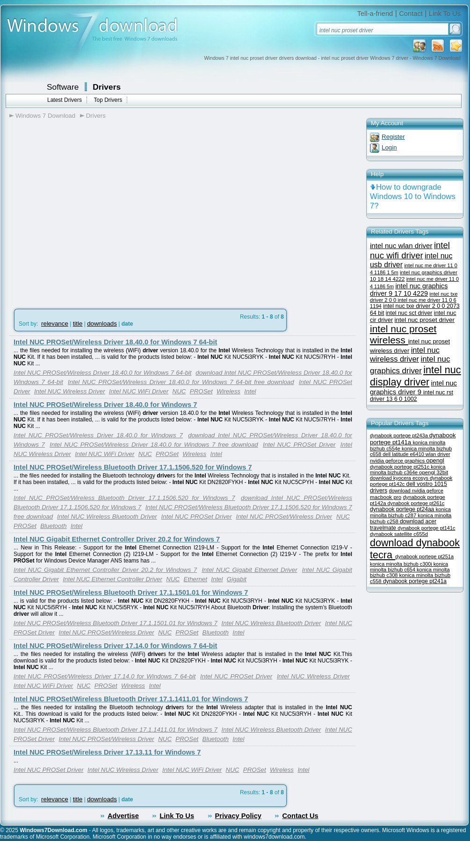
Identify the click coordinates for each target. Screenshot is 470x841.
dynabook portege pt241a (415, 581)
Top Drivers (108, 100)
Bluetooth (53, 525)
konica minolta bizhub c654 (409, 566)
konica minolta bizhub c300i (402, 564)
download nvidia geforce (416, 490)
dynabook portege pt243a (399, 435)
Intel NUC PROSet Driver (299, 444)
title (78, 323)
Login (389, 147)
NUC (179, 391)
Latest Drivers (64, 100)
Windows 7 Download (45, 115)
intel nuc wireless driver (405, 354)
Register (393, 136)
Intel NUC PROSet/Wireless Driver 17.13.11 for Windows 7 (107, 752)
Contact (411, 13)
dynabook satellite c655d (399, 534)
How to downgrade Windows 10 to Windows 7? (413, 196)
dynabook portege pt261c (416, 503)
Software (63, 87)
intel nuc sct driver (409, 313)
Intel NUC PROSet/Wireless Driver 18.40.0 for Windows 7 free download (154, 444)
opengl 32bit (433, 472)
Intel (250, 391)
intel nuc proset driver (425, 319)
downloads (102, 323)
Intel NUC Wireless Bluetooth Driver (107, 516)
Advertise (123, 816)
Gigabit (236, 579)
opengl (435, 460)
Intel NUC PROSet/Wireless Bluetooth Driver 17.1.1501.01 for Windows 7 (131, 592)
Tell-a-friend (375, 13)
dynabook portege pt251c (400, 467)
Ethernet (195, 579)
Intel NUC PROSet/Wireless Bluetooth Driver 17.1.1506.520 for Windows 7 (133, 467)
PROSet (201, 391)
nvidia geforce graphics (398, 460)
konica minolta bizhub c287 (410, 512)
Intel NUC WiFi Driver (138, 391)
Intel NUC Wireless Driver (69, 391)
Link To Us (445, 13)
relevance (54, 323)
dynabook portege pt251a (424, 556)
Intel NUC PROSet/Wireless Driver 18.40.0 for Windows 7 (105, 404)
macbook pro (385, 497)
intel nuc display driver (415, 376)
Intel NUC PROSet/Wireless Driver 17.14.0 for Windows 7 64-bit (115, 645)
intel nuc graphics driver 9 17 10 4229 (409, 289)
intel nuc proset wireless (403, 334)
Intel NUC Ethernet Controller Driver (112, 579)
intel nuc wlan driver (401, 245)
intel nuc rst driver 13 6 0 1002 (411, 395)
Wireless (228, 391)
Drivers (107, 87)
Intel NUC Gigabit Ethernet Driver (249, 569)
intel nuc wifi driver (410, 250)
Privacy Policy (238, 816)
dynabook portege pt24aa (403, 509)
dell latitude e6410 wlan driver (416, 454)
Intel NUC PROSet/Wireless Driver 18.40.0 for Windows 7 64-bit (115, 342)
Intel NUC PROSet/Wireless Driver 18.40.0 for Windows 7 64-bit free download (181, 381)
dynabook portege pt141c (426, 528)
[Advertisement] (87, 218)
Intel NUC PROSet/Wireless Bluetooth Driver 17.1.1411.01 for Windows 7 (131, 699)
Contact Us (300, 816)
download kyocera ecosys (400, 478)
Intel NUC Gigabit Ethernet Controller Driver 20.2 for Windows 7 (117, 539)
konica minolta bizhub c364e (408, 469)
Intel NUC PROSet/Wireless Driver (284, 516)
